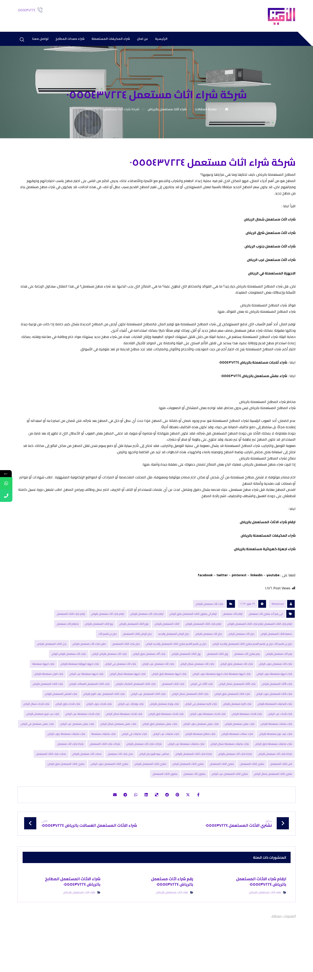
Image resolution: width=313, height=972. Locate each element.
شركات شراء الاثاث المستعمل (105, 767)
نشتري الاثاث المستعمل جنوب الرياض (109, 787)
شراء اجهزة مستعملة (43, 687)
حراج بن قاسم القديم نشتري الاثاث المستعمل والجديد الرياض (176, 667)
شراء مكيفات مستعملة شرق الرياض (273, 767)
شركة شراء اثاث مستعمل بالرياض (275, 777)
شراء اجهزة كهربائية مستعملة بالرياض (79, 687)
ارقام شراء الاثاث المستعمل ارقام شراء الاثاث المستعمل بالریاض (259, 647)
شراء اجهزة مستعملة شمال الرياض (128, 697)
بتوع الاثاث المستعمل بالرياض (133, 647)
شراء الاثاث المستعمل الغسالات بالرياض (89, 707)
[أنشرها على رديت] (168, 819)
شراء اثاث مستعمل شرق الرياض (271, 237)
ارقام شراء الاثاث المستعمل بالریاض (268, 544)
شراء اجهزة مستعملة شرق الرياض (169, 697)
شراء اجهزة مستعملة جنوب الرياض (274, 697)
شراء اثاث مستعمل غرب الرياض (271, 264)
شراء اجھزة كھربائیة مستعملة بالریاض (265, 571)
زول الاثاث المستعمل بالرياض (186, 677)
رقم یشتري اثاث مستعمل (247, 677)
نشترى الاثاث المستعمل (252, 787)
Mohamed (278, 627)
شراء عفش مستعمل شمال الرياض (118, 747)
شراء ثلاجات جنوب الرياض (99, 727)
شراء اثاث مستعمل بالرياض (209, 627)
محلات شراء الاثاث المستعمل (51, 777)
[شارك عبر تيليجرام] (121, 819)
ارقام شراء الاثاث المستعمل (71, 637)
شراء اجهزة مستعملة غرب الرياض (86, 697)
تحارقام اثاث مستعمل (68, 647)
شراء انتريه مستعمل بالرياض (237, 727)
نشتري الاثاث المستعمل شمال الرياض (273, 797)
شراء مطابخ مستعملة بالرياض (200, 757)
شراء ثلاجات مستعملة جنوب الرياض (208, 737)
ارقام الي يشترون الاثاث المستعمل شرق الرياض (193, 637)
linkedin (256, 598)
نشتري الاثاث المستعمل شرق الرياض (66, 787)
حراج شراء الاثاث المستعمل (126, 667)
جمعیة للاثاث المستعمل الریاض (276, 657)
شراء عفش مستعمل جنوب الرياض (201, 747)
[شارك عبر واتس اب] (133, 819)
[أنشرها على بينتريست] (180, 819)
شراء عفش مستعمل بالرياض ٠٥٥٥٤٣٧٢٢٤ (254, 386)
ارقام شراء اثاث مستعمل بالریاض (107, 637)
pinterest (239, 598)
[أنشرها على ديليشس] (156, 819)
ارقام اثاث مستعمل (233, 637)
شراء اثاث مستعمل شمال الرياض (269, 223)
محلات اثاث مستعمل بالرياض (87, 777)
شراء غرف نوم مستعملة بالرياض (275, 757)
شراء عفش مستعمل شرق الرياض (159, 747)
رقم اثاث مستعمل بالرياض (279, 677)
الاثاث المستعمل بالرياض (167, 647)
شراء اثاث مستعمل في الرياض (120, 687)
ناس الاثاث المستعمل (281, 787)
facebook (205, 598)
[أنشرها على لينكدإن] (144, 819)
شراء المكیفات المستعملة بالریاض (268, 557)
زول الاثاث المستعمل (217, 677)
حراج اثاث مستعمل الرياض (241, 657)
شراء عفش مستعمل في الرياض (37, 747)
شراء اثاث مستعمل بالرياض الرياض (109, 677)
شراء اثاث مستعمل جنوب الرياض (270, 250)
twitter (222, 598)
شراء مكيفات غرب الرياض (166, 757)
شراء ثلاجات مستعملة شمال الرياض (124, 737)
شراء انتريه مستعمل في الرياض (201, 727)
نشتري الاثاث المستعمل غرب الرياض (229, 797)
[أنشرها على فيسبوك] (203, 819)
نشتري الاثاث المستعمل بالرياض (150, 787)
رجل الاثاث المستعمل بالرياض (51, 667)
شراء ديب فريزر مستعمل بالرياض (42, 737)
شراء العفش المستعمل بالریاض (61, 717)
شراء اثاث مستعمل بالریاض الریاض (69, 677)
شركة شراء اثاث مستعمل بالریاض (235, 777)
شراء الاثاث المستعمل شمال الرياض (190, 717)
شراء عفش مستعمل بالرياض (240, 747)
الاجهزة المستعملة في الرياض (272, 277)
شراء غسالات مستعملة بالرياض (237, 757)
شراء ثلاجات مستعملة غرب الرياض (82, 737)
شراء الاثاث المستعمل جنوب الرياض (274, 717)
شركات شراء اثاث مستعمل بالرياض (144, 767)
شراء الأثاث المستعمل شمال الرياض (237, 707)
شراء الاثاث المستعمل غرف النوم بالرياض (104, 717)
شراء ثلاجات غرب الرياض (280, 737)
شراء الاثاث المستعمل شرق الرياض (232, 717)
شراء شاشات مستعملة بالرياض (276, 747)
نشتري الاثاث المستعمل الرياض (188, 787)
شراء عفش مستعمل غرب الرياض (77, 747)
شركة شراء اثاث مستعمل (70, 767)
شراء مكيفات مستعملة (103, 757)
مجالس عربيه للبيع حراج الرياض (154, 777)
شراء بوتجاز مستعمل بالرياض (164, 727)
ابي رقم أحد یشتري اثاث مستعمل (266, 637)
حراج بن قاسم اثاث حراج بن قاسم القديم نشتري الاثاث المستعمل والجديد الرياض (252, 667)
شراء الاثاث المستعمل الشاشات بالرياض (136, 707)
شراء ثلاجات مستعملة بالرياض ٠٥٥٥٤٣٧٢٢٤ (253, 373)
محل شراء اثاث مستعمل (120, 777)
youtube (273, 598)
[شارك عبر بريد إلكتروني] (109, 819)
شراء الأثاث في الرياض (201, 707)
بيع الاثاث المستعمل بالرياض (99, 647)
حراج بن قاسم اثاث (107, 657)
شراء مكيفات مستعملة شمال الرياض (229, 767)
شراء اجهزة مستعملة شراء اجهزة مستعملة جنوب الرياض (222, 697)
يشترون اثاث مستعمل (194, 797)
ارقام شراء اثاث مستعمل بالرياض (146, 637)
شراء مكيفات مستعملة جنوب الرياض (66, 757)
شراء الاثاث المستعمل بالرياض (48, 707)
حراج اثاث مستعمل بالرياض (208, 657)
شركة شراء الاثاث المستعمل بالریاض (193, 777)
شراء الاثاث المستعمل (173, 707)
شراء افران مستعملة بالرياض (48, 697)
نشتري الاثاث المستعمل (222, 787)
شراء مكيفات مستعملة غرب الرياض (186, 767)
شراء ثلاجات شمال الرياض (36, 727)
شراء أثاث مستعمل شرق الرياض (149, 677)
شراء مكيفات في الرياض (134, 757)
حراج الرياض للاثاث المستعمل (137, 657)
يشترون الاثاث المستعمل (165, 797)
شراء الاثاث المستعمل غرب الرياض (148, 717)
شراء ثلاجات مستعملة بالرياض (247, 737)
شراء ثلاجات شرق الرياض (67, 727)
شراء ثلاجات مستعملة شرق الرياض (166, 737)
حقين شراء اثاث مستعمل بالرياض (89, 667)
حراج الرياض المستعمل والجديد (173, 657)
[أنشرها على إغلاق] (191, 819)
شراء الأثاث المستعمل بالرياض (277, 707)
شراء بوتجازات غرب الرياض (131, 727)
